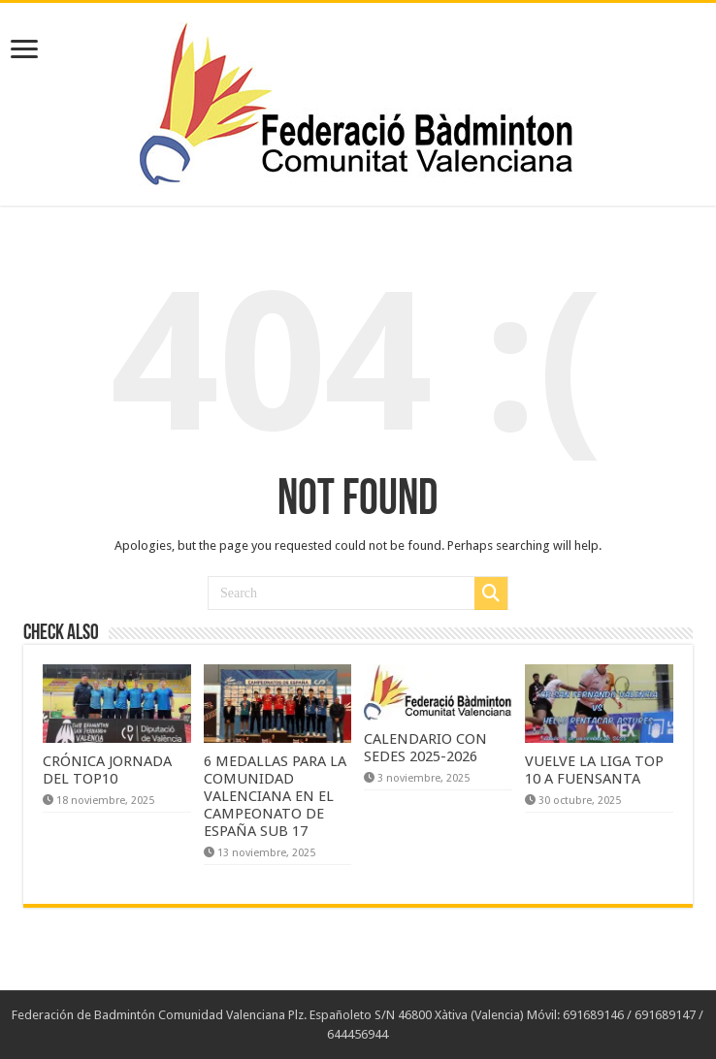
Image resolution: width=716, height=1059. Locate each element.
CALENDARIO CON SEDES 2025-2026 (425, 747)
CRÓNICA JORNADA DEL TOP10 (107, 770)
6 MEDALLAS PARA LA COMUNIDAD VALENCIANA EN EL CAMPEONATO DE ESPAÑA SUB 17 (275, 796)
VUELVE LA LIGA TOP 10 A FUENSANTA (594, 770)
